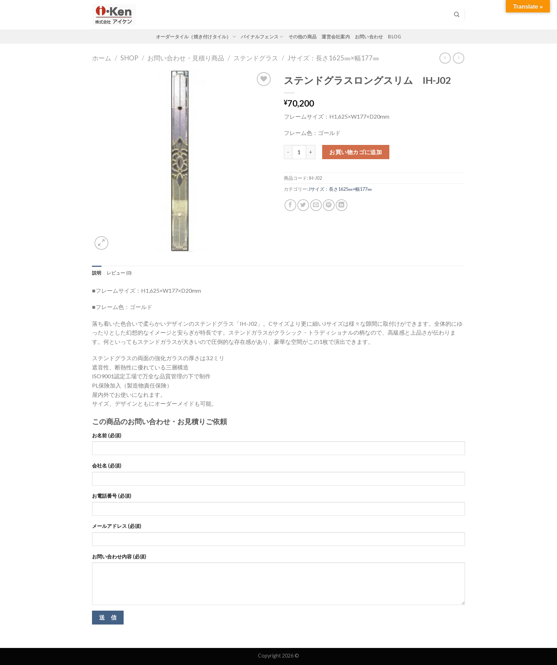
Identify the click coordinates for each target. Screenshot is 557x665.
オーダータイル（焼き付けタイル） (196, 36)
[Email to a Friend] (316, 205)
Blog (394, 36)
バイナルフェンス (262, 36)
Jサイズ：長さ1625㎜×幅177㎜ (333, 58)
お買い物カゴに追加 (355, 151)
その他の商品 (302, 36)
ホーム (101, 58)
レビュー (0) (119, 273)
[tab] (97, 273)
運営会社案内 (335, 36)
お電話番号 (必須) (111, 496)
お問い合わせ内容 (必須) (119, 556)
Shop (129, 58)
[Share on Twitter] (303, 205)
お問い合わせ (369, 36)
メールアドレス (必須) (116, 526)
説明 (97, 273)
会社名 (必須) (106, 466)
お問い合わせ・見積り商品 (185, 58)
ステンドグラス (255, 58)
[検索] (456, 14)
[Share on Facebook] (290, 205)
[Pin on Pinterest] (329, 205)
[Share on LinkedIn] (341, 205)
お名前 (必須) (106, 435)
